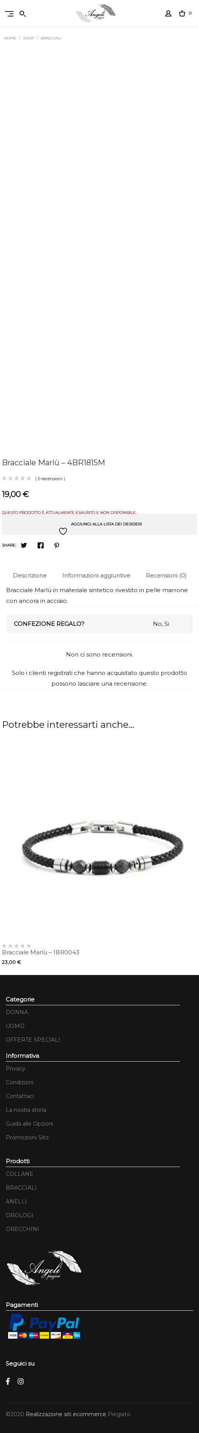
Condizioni (19, 1082)
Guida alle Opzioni (29, 1123)
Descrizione (30, 575)
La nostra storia (26, 1109)
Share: (9, 545)
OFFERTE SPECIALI (33, 1039)
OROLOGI (19, 1215)
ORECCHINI (22, 1229)
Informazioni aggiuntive (96, 575)
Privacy (15, 1068)
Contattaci (20, 1096)
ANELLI (16, 1201)
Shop (28, 38)
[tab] (30, 575)
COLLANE (19, 1173)
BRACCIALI (51, 38)
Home (10, 38)
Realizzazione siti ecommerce (67, 1414)
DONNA (17, 1012)
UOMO (15, 1026)
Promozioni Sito (27, 1137)
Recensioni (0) (166, 575)
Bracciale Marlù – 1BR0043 (40, 952)
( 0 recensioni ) (50, 478)
